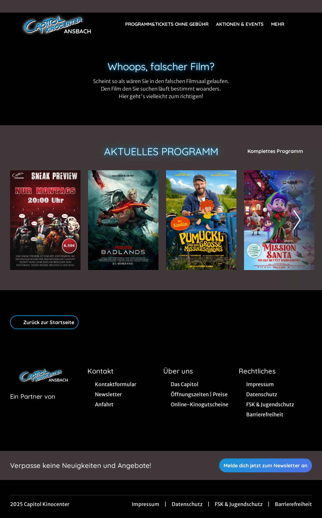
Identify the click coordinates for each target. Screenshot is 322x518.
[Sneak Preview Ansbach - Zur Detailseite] (45, 220)
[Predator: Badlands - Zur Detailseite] (123, 220)
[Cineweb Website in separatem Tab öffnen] (32, 404)
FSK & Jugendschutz (239, 504)
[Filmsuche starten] (305, 24)
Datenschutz (187, 504)
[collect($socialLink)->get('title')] (11, 6)
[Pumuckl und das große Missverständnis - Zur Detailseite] (201, 220)
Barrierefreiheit (293, 504)
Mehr (281, 24)
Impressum (145, 504)
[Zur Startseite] (54, 24)
